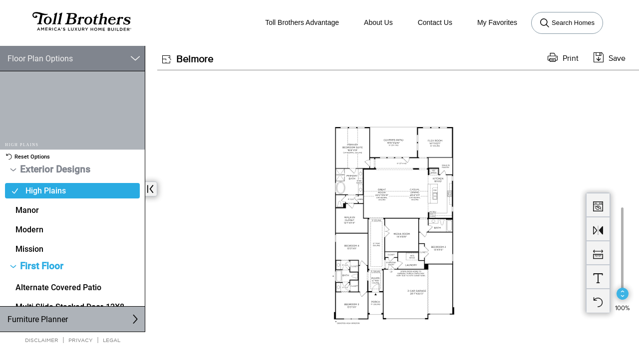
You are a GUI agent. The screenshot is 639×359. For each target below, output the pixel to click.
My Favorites (497, 22)
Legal (111, 340)
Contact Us (435, 22)
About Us (378, 22)
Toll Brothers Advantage (302, 22)
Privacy (80, 340)
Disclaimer (41, 340)
